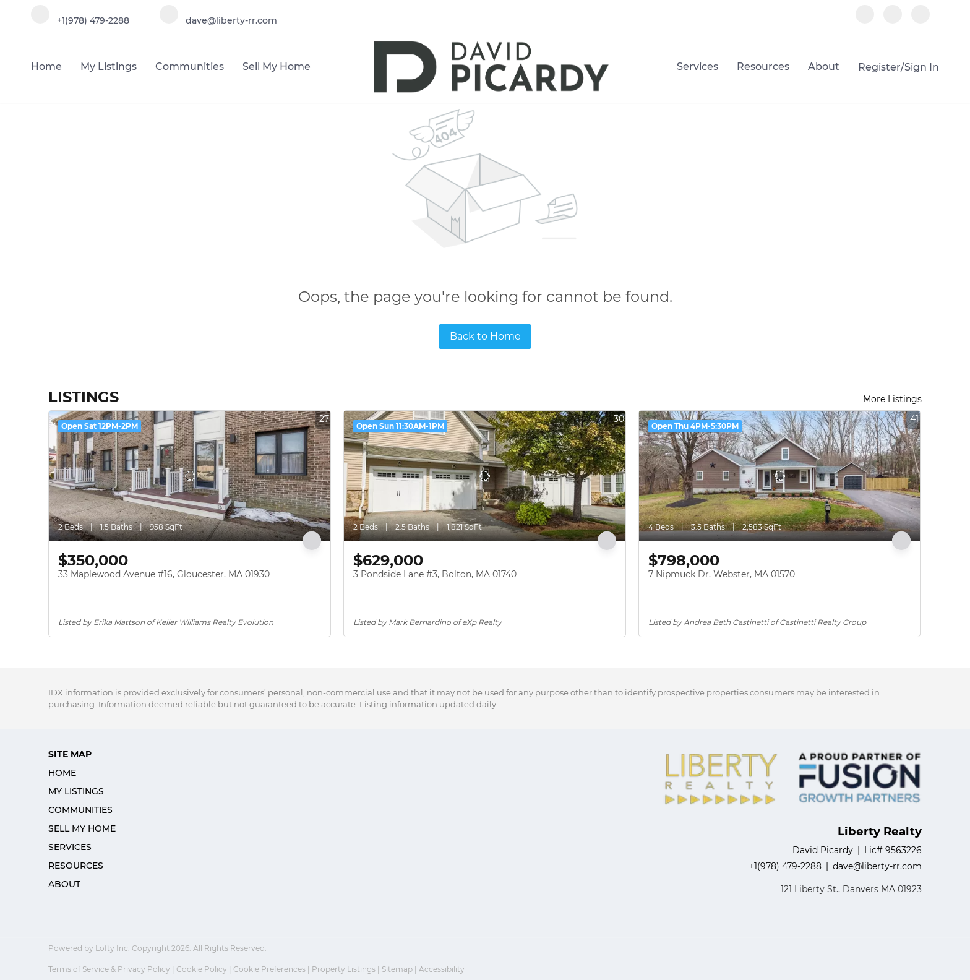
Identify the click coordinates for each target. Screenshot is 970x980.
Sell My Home (276, 66)
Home (46, 66)
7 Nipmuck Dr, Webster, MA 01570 (721, 574)
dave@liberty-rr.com (877, 866)
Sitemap (397, 969)
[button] (85, 773)
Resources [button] (763, 66)
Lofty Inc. (112, 948)
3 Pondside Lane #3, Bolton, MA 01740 (435, 574)
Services (697, 66)
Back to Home (485, 336)
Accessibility (442, 969)
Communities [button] (189, 66)
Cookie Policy (201, 969)
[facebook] (865, 20)
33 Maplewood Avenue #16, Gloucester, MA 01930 (164, 574)
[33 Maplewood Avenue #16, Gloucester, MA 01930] (189, 476)
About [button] (823, 66)
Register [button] (879, 67)
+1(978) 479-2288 (785, 866)
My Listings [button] (108, 66)
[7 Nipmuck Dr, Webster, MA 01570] (780, 476)
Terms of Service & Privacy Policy (109, 969)
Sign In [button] (921, 67)
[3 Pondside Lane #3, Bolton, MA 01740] (484, 476)
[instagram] (920, 20)
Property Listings (344, 969)
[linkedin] (892, 20)
